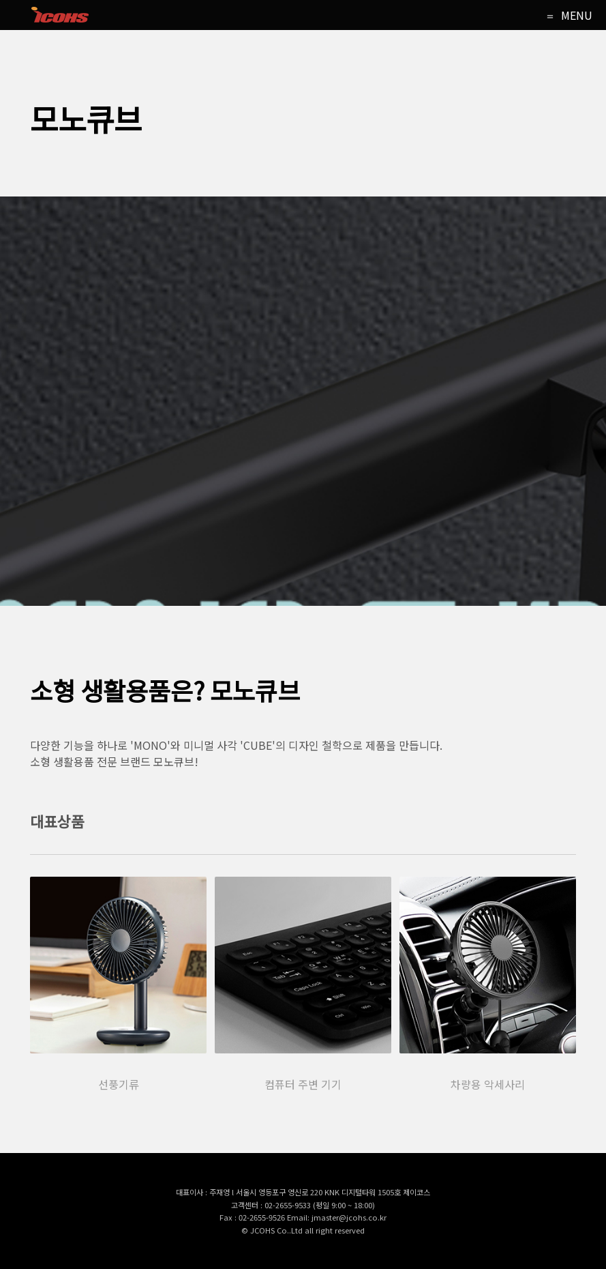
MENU (576, 15)
